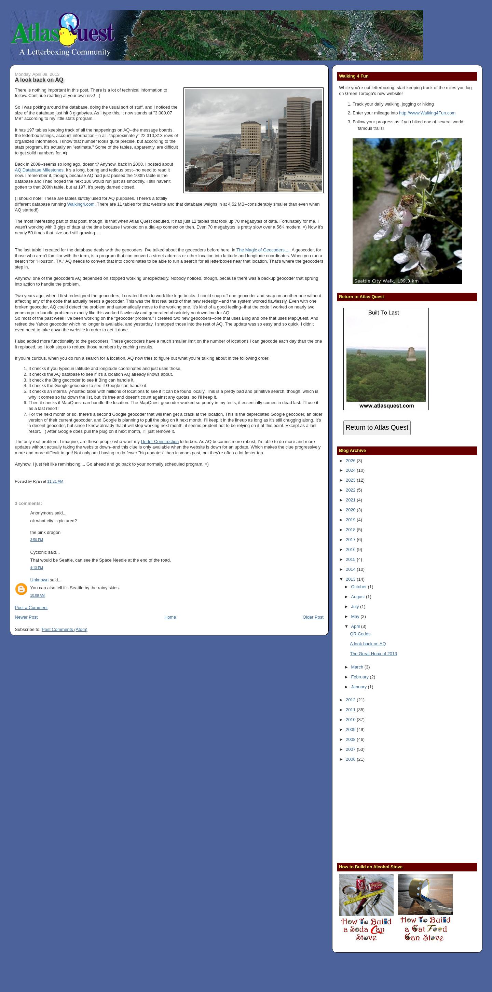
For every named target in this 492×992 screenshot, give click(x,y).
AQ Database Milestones (39, 170)
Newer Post (26, 617)
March (357, 667)
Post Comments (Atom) (64, 629)
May (355, 616)
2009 (351, 729)
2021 (351, 499)
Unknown (39, 579)
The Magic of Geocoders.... (262, 249)
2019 (351, 519)
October (359, 586)
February (360, 676)
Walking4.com (80, 204)
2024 (351, 470)
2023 (351, 480)
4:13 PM (36, 568)
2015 (351, 559)
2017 (351, 539)
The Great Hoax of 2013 (373, 653)
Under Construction (160, 441)
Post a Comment (31, 607)
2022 (351, 490)
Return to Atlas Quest (377, 427)
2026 (351, 460)
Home (170, 617)
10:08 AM (37, 595)
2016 (351, 549)
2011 (351, 709)
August (358, 596)
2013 (351, 579)
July (355, 606)
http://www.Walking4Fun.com (427, 112)
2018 (351, 529)
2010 (351, 719)
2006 (351, 759)
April (356, 626)
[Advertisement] (381, 811)
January (359, 686)
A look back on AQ (39, 80)
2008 (351, 739)
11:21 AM (55, 481)
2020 (351, 509)
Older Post (313, 617)
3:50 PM (36, 540)
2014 (351, 569)
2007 (351, 749)
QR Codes (360, 633)
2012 (351, 699)
